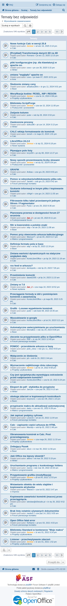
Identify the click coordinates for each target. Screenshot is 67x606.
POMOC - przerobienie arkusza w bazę (31, 346)
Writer (14, 70)
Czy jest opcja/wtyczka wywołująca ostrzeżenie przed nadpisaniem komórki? (36, 376)
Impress (15, 492)
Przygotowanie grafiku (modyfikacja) (30, 475)
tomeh (29, 134)
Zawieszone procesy (21, 122)
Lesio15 (30, 418)
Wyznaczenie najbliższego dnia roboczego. (34, 365)
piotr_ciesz (31, 349)
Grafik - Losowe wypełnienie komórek (31, 308)
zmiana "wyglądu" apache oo (26, 74)
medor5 (30, 513)
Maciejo (30, 427)
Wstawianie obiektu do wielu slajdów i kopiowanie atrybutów (31, 485)
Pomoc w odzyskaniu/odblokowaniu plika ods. (36, 179)
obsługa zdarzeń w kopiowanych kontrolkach (35, 396)
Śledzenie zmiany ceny (23, 84)
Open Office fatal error (22, 520)
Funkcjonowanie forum (22, 220)
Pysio (29, 206)
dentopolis (31, 268)
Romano (30, 55)
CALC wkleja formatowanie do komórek (32, 131)
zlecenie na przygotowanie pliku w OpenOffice (36, 336)
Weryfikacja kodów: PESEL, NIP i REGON (33, 93)
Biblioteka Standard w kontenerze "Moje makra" (37, 530)
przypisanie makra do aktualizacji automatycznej (37, 406)
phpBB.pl (46, 588)
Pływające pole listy (21, 150)
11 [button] (57, 31)
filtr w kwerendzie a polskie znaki (28, 225)
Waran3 (30, 489)
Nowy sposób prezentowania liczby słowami (35, 160)
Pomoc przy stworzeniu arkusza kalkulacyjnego (36, 234)
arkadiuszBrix (33, 87)
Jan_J (29, 218)
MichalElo (31, 330)
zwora (29, 468)
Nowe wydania (18, 146)
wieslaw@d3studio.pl (36, 502)
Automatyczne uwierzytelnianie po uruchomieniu (37, 327)
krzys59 (30, 153)
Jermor (30, 46)
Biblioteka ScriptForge (22, 103)
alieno (29, 458)
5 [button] (49, 31)
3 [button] (41, 31)
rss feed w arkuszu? (21, 265)
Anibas (30, 172)
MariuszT (31, 237)
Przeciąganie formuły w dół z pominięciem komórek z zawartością (34, 295)
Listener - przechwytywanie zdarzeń (30, 539)
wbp (28, 227)
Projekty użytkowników (22, 98)
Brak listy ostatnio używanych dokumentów (34, 511)
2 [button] (37, 31)
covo (29, 68)
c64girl (30, 194)
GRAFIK (14, 169)
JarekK (30, 181)
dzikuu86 (31, 124)
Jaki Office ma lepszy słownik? (27, 456)
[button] (28, 32)
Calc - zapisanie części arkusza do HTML (33, 425)
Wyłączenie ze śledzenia (23, 355)
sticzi (29, 449)
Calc (14, 48)
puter (29, 115)
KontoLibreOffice (34, 258)
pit (28, 358)
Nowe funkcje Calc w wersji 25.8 (28, 43)
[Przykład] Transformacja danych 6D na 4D (34, 53)
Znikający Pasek (19, 446)
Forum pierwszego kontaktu (24, 183)
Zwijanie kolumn (19, 112)
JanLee (30, 389)
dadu (29, 408)
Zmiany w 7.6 (17, 284)
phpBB (28, 585)
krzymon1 (31, 399)
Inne (14, 79)
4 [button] (45, 31)
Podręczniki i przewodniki (23, 108)
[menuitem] (9, 5)
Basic (14, 401)
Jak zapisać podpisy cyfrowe (26, 415)
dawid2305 (31, 277)
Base (14, 89)
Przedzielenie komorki (22, 275)
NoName (30, 523)
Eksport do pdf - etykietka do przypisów (32, 387)
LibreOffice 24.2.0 (20, 141)
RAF (29, 339)
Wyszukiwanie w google (23, 318)
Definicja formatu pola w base (26, 244)
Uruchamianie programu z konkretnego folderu (36, 465)
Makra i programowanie (22, 239)
